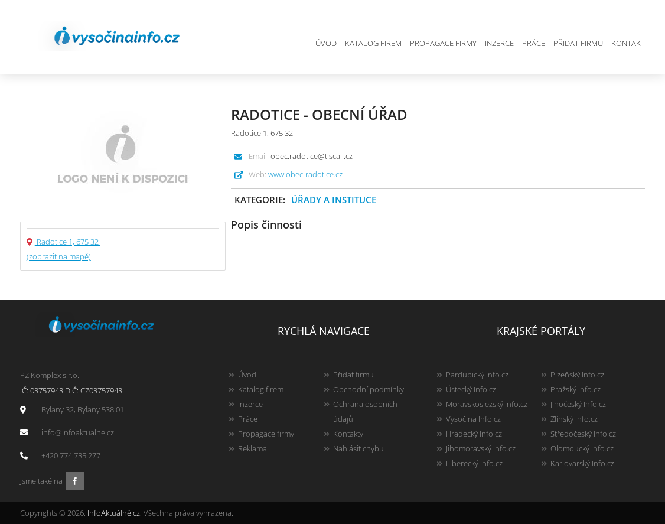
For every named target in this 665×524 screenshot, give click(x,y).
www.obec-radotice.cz (305, 174)
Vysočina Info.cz (473, 419)
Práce (533, 43)
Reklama (252, 448)
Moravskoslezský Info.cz (486, 404)
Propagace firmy (443, 43)
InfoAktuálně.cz (113, 512)
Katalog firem (373, 43)
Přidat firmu (578, 43)
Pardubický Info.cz (477, 374)
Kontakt (628, 43)
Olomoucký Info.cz (582, 448)
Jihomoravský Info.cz (481, 448)
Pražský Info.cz (575, 389)
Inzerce (499, 43)
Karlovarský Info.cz (582, 463)
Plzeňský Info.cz (577, 374)
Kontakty (348, 433)
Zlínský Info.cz (574, 419)
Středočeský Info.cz (583, 433)
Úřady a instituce (333, 200)
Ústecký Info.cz (471, 389)
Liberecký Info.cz (474, 463)
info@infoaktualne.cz (77, 432)
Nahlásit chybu (358, 448)
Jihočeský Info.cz (578, 404)
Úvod (326, 43)
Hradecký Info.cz (474, 433)
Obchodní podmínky (368, 389)
